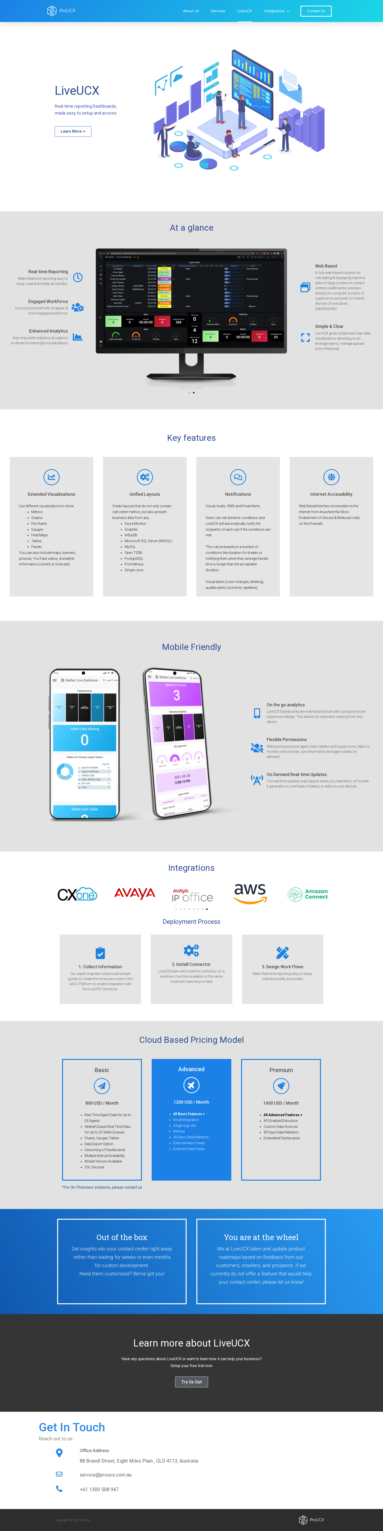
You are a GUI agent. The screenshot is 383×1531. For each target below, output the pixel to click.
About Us (191, 11)
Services (218, 11)
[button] (316, 11)
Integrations (276, 11)
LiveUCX (244, 11)
